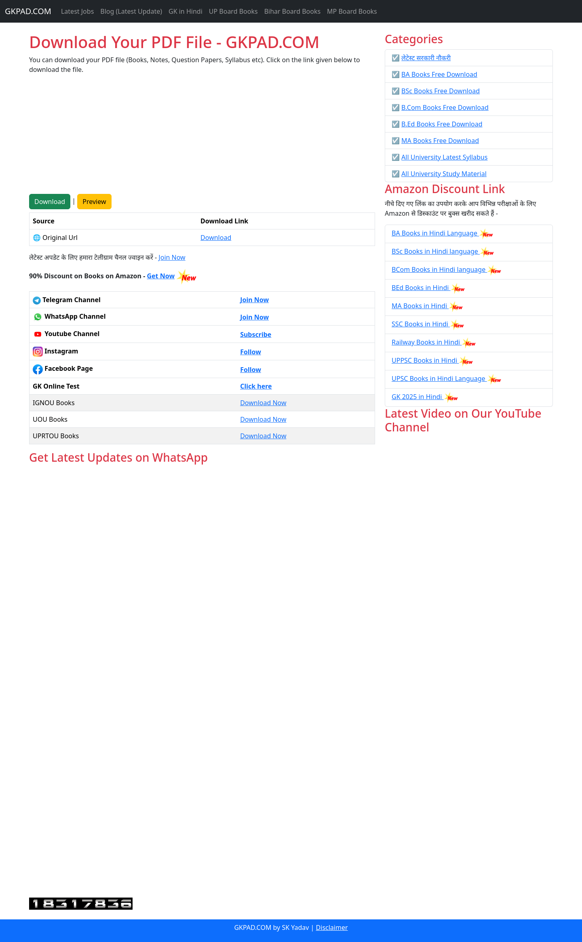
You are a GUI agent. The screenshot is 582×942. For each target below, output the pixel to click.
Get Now (161, 275)
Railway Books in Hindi (427, 342)
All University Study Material (444, 173)
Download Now (263, 402)
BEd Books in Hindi (421, 287)
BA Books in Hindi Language (435, 233)
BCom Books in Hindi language (439, 269)
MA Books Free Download (440, 140)
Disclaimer (332, 927)
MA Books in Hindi (420, 305)
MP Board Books (352, 11)
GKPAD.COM (28, 11)
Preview (94, 201)
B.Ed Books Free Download (441, 124)
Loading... (202, 681)
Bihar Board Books (292, 11)
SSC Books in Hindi (421, 324)
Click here (256, 386)
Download (49, 201)
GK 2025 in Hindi (418, 396)
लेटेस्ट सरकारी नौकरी (426, 57)
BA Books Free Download (439, 74)
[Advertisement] (202, 137)
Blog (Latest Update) (131, 11)
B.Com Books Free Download (445, 107)
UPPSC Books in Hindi (425, 360)
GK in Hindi (185, 11)
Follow (250, 351)
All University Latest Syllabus (444, 157)
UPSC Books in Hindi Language (439, 378)
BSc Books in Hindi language (436, 251)
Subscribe (255, 334)
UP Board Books (233, 11)
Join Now (171, 257)
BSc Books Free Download (440, 90)
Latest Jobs (77, 11)
